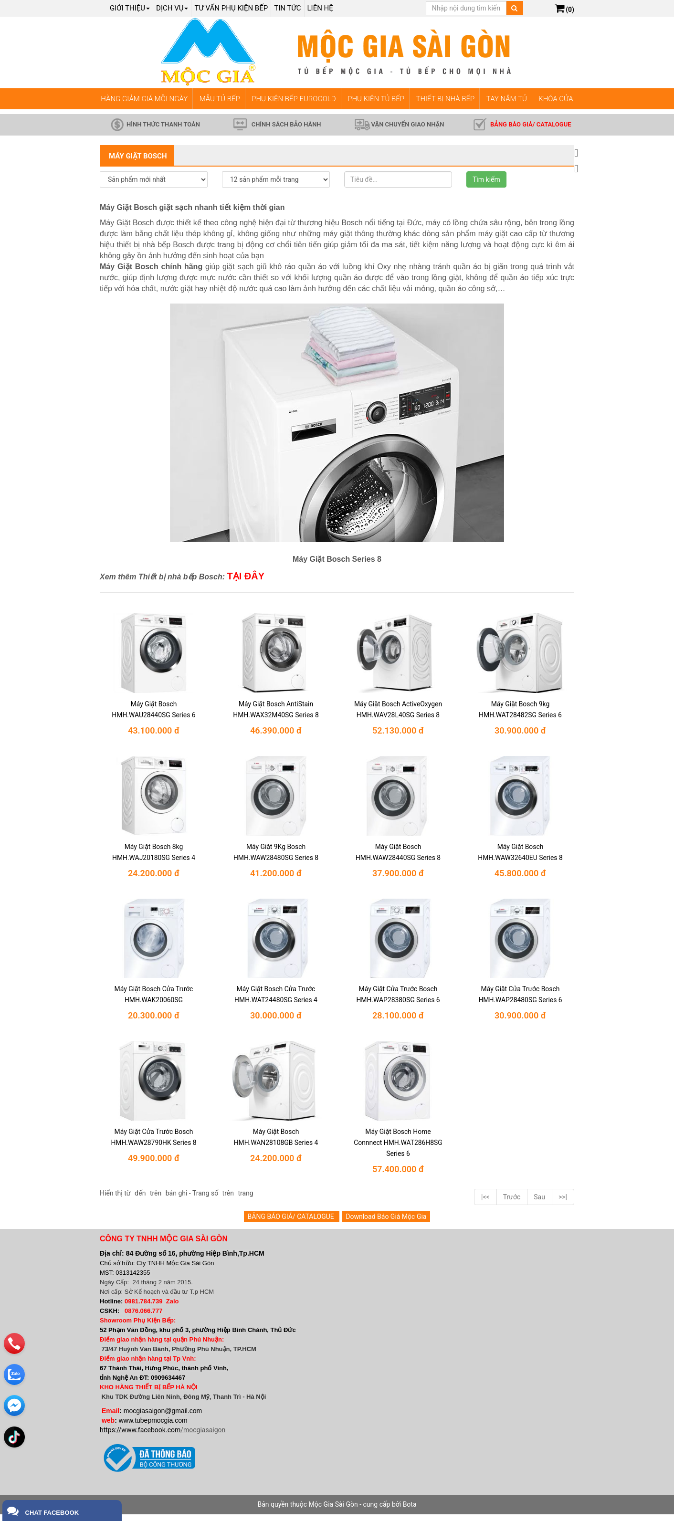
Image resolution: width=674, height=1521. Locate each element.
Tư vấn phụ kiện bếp (231, 8)
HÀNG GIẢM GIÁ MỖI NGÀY (144, 98)
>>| (562, 1203)
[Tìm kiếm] (514, 8)
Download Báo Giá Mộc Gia (386, 1223)
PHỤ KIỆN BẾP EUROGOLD (294, 98)
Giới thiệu (130, 8)
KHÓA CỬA (555, 98)
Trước (512, 1203)
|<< (485, 1203)
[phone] (15, 1324)
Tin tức (287, 8)
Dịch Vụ (172, 8)
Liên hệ (320, 8)
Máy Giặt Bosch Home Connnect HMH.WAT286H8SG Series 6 (397, 1147)
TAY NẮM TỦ (506, 98)
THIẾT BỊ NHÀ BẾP (445, 98)
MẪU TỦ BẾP (220, 98)
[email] (15, 1386)
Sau (539, 1203)
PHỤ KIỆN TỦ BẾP (376, 98)
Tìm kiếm (486, 179)
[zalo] (15, 1355)
